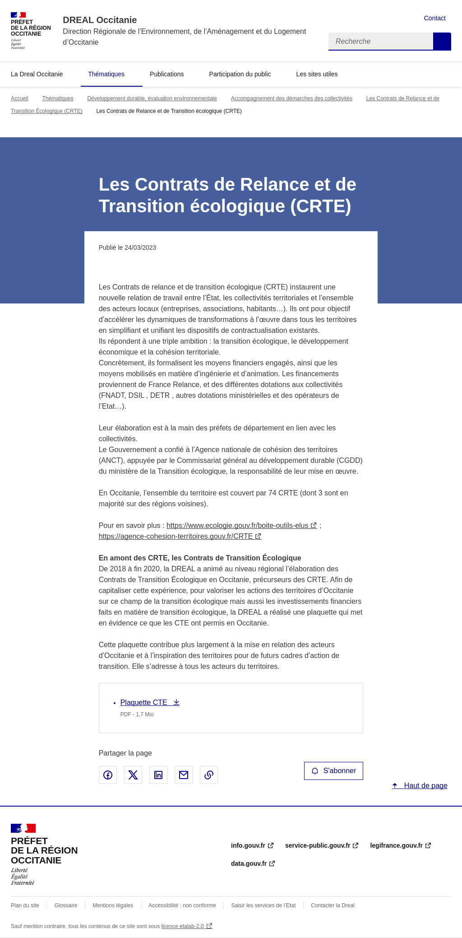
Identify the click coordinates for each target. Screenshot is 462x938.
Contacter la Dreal (333, 905)
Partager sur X (133, 775)
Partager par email (184, 775)
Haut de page (425, 785)
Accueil (19, 98)
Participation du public (240, 74)
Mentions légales (112, 905)
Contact (435, 18)
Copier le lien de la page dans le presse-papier (209, 775)
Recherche (442, 42)
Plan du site (25, 905)
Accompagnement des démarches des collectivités (291, 98)
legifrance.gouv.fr (396, 845)
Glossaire (66, 905)
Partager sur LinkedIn (158, 775)
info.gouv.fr (248, 845)
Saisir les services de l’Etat (263, 905)
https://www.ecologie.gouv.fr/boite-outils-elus (237, 525)
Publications (167, 74)
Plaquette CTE (145, 702)
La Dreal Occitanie (37, 74)
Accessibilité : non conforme (182, 905)
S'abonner (333, 771)
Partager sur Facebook (108, 775)
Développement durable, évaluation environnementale (152, 98)
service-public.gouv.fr (317, 845)
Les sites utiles (317, 74)
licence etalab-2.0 (183, 926)
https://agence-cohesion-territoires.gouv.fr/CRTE (176, 536)
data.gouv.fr (249, 863)
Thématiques (106, 74)
